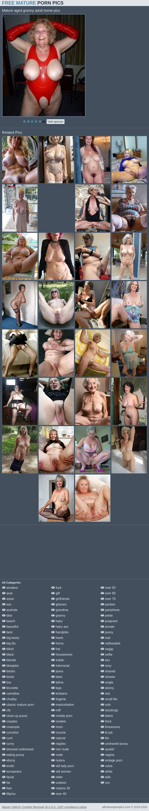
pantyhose (110, 610)
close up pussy (14, 715)
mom (57, 727)
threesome (110, 727)
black (8, 654)
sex (105, 660)
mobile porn (61, 715)
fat (6, 782)
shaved (108, 671)
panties (108, 604)
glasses (58, 604)
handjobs (59, 632)
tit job (107, 732)
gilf (55, 593)
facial (8, 777)
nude (57, 754)
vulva (106, 766)
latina (57, 682)
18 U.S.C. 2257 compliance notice (66, 807)
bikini (8, 649)
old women (61, 771)
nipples (58, 743)
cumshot (10, 732)
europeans (11, 771)
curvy (8, 743)
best (7, 632)
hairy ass (59, 626)
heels (57, 637)
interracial (60, 665)
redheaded (110, 643)
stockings (109, 710)
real (105, 637)
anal (7, 593)
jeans (57, 671)
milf (56, 710)
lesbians (59, 693)
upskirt (107, 749)
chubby (9, 699)
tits (105, 738)
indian (57, 660)
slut (105, 693)
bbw (7, 615)
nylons (58, 760)
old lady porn (62, 766)
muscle (58, 732)
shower (108, 676)
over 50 (108, 587)
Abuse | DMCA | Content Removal (23, 807)
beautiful (10, 626)
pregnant (109, 621)
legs (56, 688)
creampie (10, 727)
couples (9, 721)
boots (8, 676)
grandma (59, 610)
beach (8, 621)
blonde (9, 660)
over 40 (58, 793)
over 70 (108, 598)
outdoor (58, 782)
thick (106, 721)
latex (56, 676)
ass (6, 604)
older (57, 777)
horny (57, 643)
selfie (106, 654)
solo (106, 704)
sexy (106, 665)
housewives (61, 654)
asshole (9, 610)
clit (6, 710)
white (106, 771)
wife (106, 777)
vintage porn (112, 760)
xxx (105, 782)
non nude (60, 749)
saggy (107, 649)
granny (58, 615)
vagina (107, 754)
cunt (7, 738)
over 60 (108, 593)
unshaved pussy (114, 743)
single (107, 682)
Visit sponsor (55, 121)
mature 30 (60, 788)
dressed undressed (18, 749)
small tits (109, 699)
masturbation (62, 704)
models (58, 721)
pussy (107, 632)
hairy (56, 621)
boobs (8, 671)
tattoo (107, 715)
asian (8, 598)
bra (6, 682)
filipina (8, 793)
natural (58, 738)
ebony (8, 760)
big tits (9, 643)
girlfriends (60, 598)
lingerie (58, 699)
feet (7, 788)
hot (55, 649)
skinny (107, 688)
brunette (10, 688)
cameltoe (10, 693)
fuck (56, 587)
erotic (8, 766)
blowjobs (10, 665)
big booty (10, 637)
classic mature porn (18, 704)
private (107, 626)
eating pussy (13, 754)
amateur (10, 587)
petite (107, 615)
